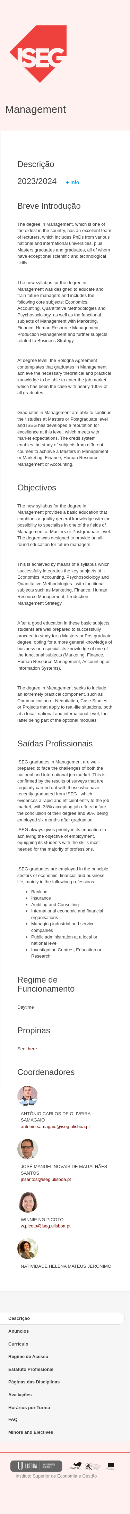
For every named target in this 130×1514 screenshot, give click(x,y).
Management (35, 109)
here (32, 1048)
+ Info (72, 182)
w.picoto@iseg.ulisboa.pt (45, 1225)
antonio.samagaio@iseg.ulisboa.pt (55, 1126)
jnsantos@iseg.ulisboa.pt (46, 1179)
